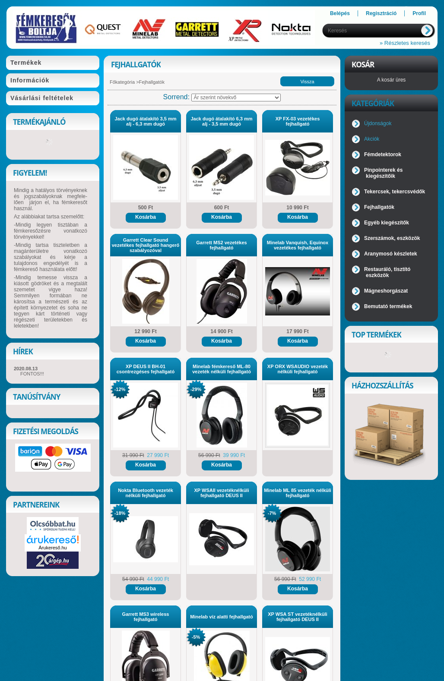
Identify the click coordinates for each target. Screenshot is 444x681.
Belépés (340, 13)
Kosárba (145, 217)
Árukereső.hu (52, 547)
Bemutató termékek (388, 306)
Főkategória (122, 82)
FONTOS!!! (32, 373)
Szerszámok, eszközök (392, 238)
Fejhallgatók (379, 207)
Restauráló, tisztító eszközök (387, 272)
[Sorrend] (236, 97)
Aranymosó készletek (390, 254)
